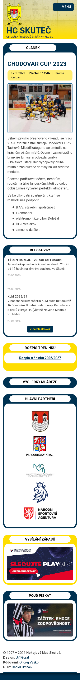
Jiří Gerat (22, 658)
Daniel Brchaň (22, 667)
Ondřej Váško (29, 662)
